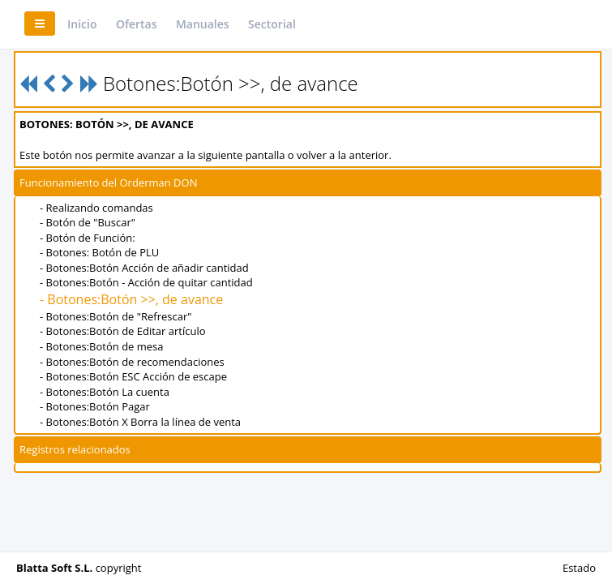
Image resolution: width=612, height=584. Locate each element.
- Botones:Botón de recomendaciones (132, 361)
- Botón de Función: (87, 237)
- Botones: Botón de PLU (99, 252)
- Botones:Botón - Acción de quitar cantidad (146, 282)
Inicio (81, 24)
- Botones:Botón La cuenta (104, 391)
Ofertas (136, 24)
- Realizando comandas (96, 207)
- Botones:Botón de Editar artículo (123, 331)
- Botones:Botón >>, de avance (131, 299)
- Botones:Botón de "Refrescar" (115, 316)
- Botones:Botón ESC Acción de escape (133, 376)
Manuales (202, 24)
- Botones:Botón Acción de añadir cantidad (144, 267)
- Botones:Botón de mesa (102, 346)
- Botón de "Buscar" (87, 222)
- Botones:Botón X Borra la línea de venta (140, 421)
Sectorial (272, 24)
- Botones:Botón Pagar (95, 406)
